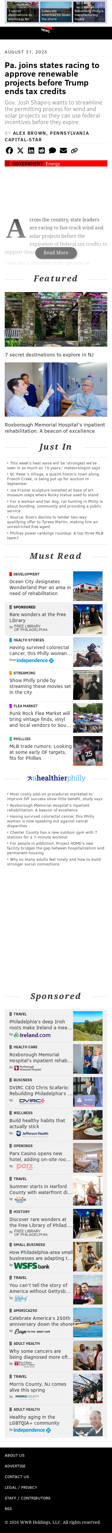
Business (23, 1079)
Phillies (22, 738)
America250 (25, 1310)
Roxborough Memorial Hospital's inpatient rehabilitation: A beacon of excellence (48, 807)
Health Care (25, 1047)
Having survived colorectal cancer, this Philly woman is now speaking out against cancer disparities (50, 820)
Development (27, 574)
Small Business (29, 1244)
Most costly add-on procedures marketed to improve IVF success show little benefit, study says (55, 796)
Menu (102, 33)
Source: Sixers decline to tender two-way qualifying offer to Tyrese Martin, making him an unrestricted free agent (52, 521)
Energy (53, 163)
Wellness (23, 1112)
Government (27, 163)
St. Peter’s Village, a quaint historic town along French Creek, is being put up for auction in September (53, 478)
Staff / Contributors (27, 1498)
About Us (14, 1455)
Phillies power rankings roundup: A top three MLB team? (55, 535)
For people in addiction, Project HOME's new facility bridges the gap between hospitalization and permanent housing (55, 847)
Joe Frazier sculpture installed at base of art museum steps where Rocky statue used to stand (52, 492)
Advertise (15, 1466)
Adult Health (27, 1343)
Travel (20, 1014)
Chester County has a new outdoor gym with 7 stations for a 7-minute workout (52, 834)
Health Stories (29, 640)
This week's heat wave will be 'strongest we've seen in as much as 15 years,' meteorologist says (53, 465)
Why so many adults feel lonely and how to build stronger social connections (54, 861)
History (22, 1211)
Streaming (24, 673)
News (45, 30)
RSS (8, 1508)
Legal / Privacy (21, 1487)
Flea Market (26, 705)
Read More (56, 253)
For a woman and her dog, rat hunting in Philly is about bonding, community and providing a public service (55, 505)
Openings (23, 1145)
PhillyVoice (14, 32)
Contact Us (17, 1476)
